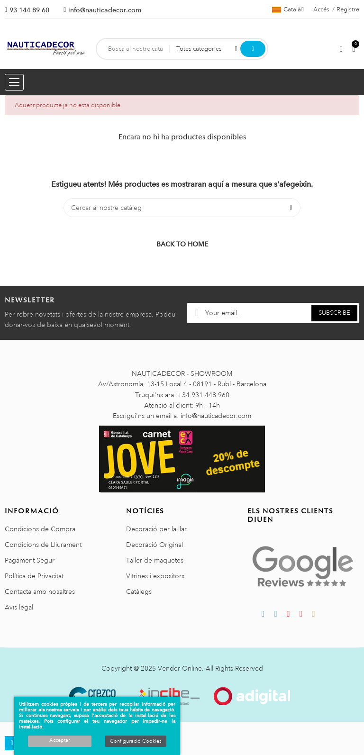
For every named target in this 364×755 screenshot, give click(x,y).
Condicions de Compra (40, 529)
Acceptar (59, 740)
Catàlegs (139, 591)
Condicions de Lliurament (43, 544)
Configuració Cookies (136, 741)
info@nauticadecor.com (104, 10)
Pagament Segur (30, 560)
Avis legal (19, 607)
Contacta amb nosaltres (40, 591)
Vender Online (180, 668)
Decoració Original (154, 544)
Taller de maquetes (154, 560)
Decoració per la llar (156, 529)
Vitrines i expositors (155, 576)
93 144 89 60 (29, 10)
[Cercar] (182, 207)
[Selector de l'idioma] (288, 9)
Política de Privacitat (34, 576)
